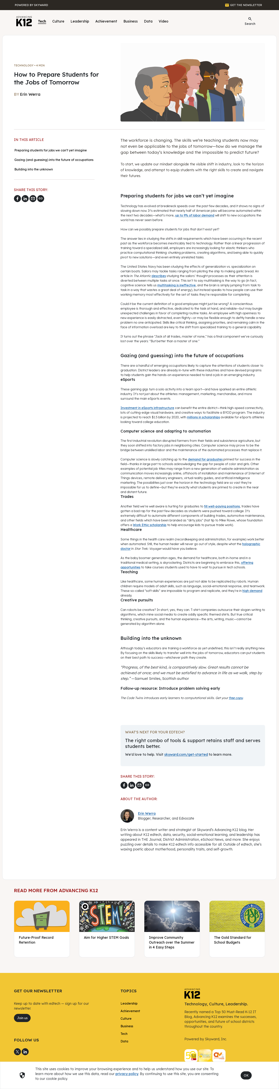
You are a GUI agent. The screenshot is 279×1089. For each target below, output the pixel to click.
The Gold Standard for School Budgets (232, 939)
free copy (236, 698)
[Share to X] (17, 1051)
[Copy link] (40, 198)
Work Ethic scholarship (149, 525)
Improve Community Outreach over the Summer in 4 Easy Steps (172, 942)
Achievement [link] (130, 1011)
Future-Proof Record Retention (36, 939)
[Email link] (32, 198)
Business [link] (127, 1026)
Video (163, 21)
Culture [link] (126, 1018)
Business (130, 21)
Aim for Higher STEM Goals (106, 937)
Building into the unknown (33, 169)
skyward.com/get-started (186, 754)
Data (148, 21)
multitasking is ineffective (176, 285)
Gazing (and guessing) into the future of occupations (53, 160)
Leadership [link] (129, 1003)
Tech (42, 21)
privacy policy (126, 1074)
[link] (192, 993)
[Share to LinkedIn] (25, 198)
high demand (252, 591)
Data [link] (124, 1041)
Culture (58, 21)
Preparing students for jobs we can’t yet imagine (50, 150)
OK (246, 1075)
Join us (22, 1018)
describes (159, 276)
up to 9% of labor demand (194, 215)
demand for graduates (205, 459)
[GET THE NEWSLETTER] (243, 5)
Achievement (106, 21)
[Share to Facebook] (17, 198)
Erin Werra (147, 813)
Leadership (80, 21)
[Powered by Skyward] (31, 5)
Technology (24, 65)
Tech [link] (124, 1034)
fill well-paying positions (222, 506)
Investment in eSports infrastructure (147, 408)
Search (250, 21)
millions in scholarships (203, 417)
